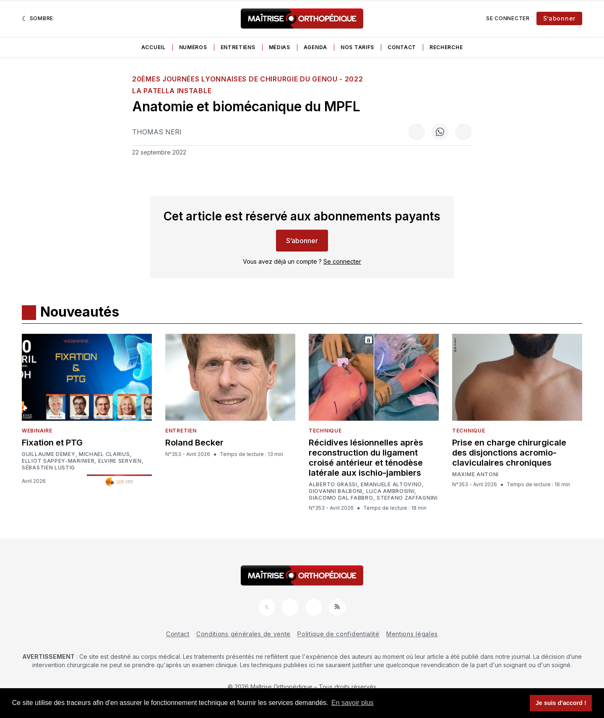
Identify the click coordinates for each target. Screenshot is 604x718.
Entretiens (238, 47)
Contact (402, 47)
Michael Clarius (104, 454)
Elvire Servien (120, 461)
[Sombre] (37, 18)
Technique (325, 430)
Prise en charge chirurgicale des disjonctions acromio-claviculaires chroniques (509, 453)
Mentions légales (412, 633)
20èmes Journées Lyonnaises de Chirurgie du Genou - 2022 (247, 79)
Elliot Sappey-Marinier (58, 461)
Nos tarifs (357, 47)
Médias (279, 47)
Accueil (153, 47)
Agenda (315, 47)
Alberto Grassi (333, 484)
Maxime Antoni (475, 474)
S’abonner (559, 18)
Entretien (180, 430)
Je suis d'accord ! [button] (561, 703)
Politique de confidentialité (338, 633)
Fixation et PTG (52, 443)
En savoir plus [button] (352, 702)
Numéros (193, 47)
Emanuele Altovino (391, 484)
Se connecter (507, 18)
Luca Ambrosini (390, 491)
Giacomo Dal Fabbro (341, 498)
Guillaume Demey (49, 454)
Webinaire (37, 430)
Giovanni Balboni (335, 491)
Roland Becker (194, 443)
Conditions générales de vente (243, 633)
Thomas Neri (157, 132)
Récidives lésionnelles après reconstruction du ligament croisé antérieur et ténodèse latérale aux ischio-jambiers (366, 458)
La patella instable (171, 90)
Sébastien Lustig (48, 467)
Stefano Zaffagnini (407, 498)
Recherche (446, 47)
